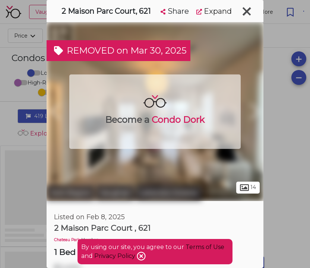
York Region (70, 193)
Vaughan (115, 193)
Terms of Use (205, 247)
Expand (214, 11)
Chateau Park (67, 239)
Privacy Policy (115, 255)
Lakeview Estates (169, 193)
